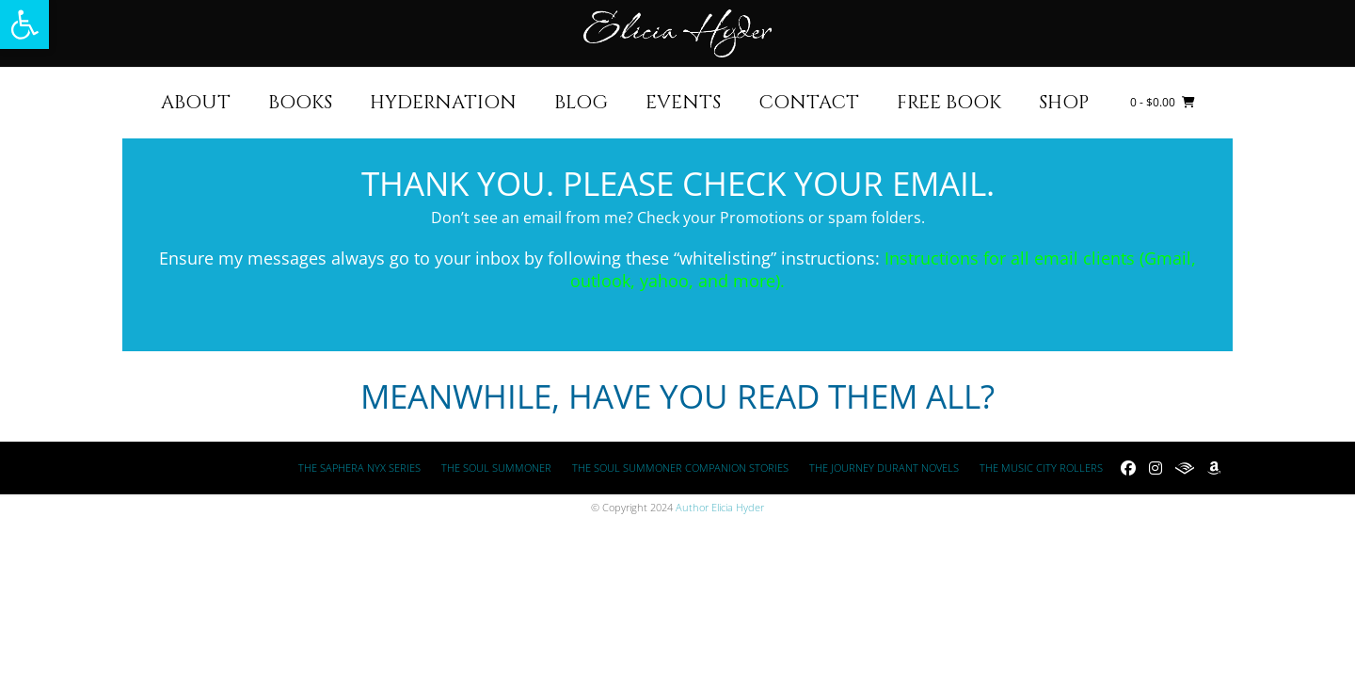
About (196, 102)
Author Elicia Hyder (720, 507)
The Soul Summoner (496, 467)
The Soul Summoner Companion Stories (680, 467)
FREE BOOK (949, 102)
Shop (1064, 102)
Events (683, 102)
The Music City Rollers (1041, 467)
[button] (24, 24)
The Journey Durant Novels (884, 467)
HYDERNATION (443, 102)
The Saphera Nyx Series (359, 467)
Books (300, 102)
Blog (581, 102)
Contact (808, 102)
